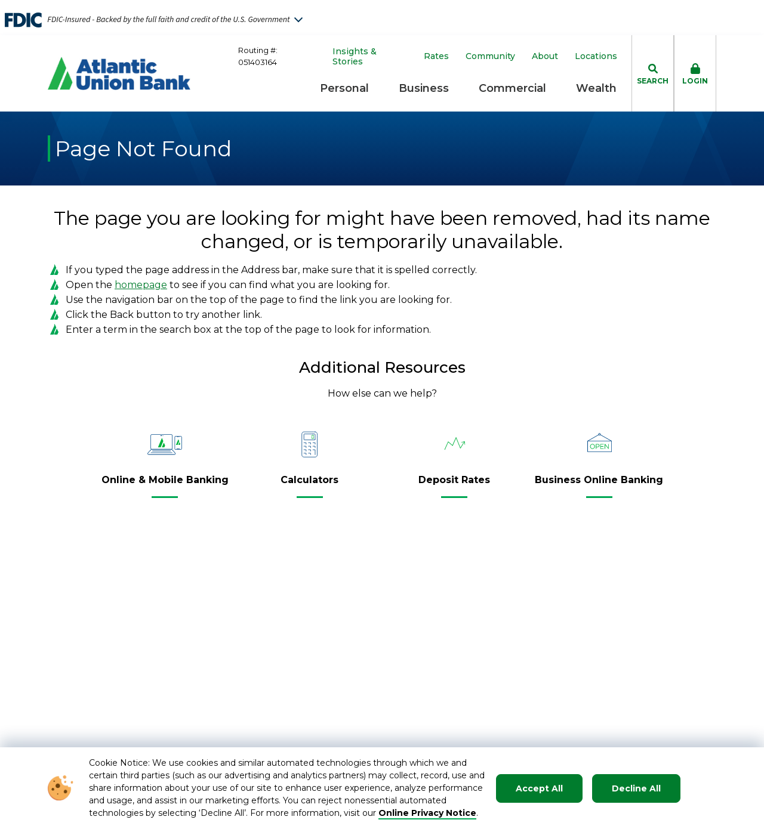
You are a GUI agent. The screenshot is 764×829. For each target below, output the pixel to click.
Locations (596, 56)
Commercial (512, 88)
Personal (344, 88)
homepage (141, 284)
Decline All (636, 788)
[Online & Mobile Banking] (165, 485)
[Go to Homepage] (119, 73)
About (545, 56)
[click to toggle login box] (695, 73)
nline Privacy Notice (431, 813)
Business (424, 88)
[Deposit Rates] (454, 485)
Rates (436, 56)
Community (490, 56)
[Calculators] (309, 485)
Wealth (596, 88)
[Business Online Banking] (599, 485)
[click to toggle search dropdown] (652, 73)
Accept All (539, 788)
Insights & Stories (354, 57)
